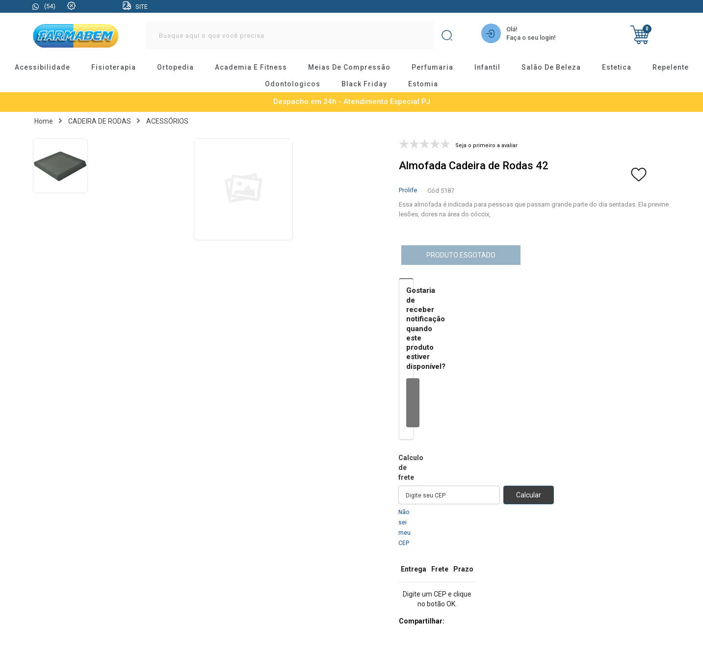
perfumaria (432, 67)
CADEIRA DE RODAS (99, 121)
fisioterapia (113, 67)
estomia (423, 84)
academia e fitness (251, 67)
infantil (487, 67)
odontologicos (292, 84)
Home (43, 121)
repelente (670, 67)
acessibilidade (42, 67)
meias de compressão (349, 67)
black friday (364, 84)
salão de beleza (551, 67)
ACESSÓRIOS (167, 121)
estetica (616, 67)
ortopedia (175, 67)
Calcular (528, 495)
